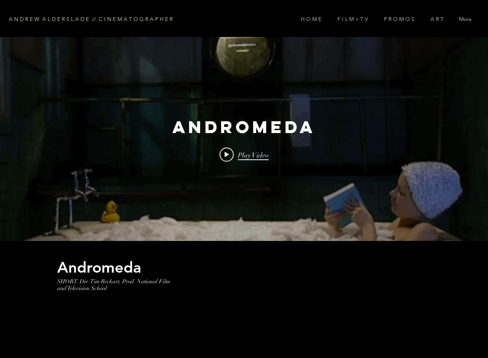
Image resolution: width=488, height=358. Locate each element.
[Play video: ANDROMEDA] (244, 154)
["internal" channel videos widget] (244, 139)
